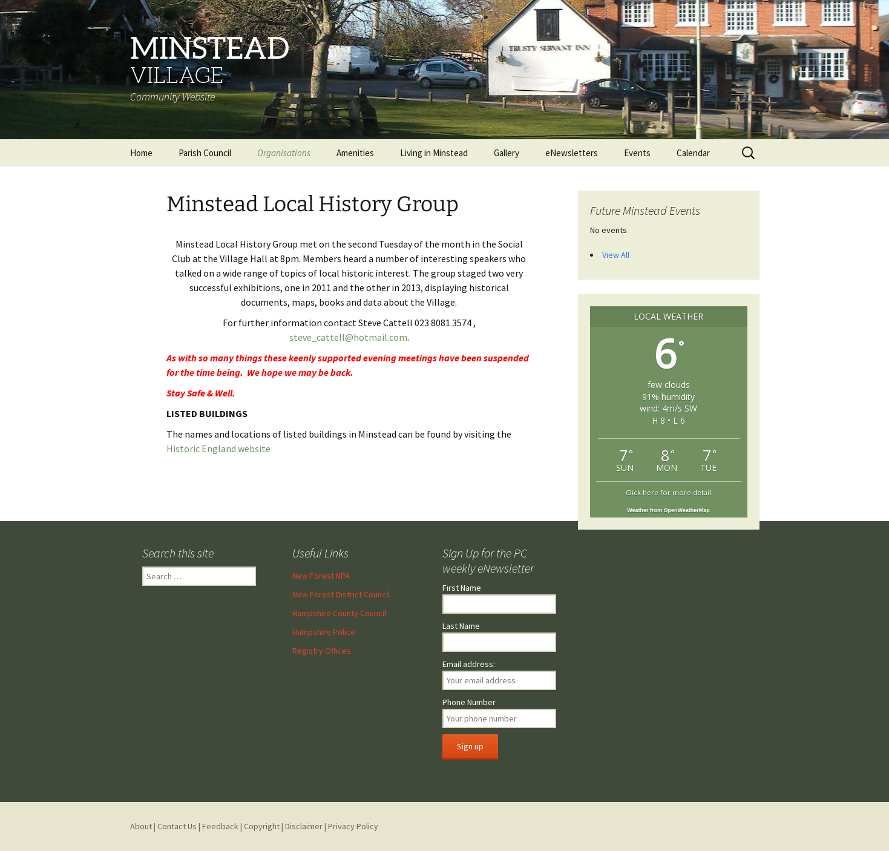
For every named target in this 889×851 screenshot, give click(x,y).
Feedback (220, 826)
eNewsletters (571, 153)
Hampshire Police (323, 631)
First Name (461, 587)
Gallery (506, 153)
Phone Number (469, 702)
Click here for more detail (668, 492)
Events (637, 153)
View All (615, 254)
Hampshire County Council (339, 613)
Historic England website (218, 448)
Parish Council (205, 153)
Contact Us (177, 826)
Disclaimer (304, 826)
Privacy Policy (353, 826)
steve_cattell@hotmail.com (348, 337)
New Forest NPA (321, 575)
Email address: (468, 664)
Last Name (461, 625)
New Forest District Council (341, 594)
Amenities (355, 153)
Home (141, 153)
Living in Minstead (434, 153)
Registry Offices (321, 650)
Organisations (283, 153)
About (141, 826)
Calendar (693, 153)
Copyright (262, 826)
